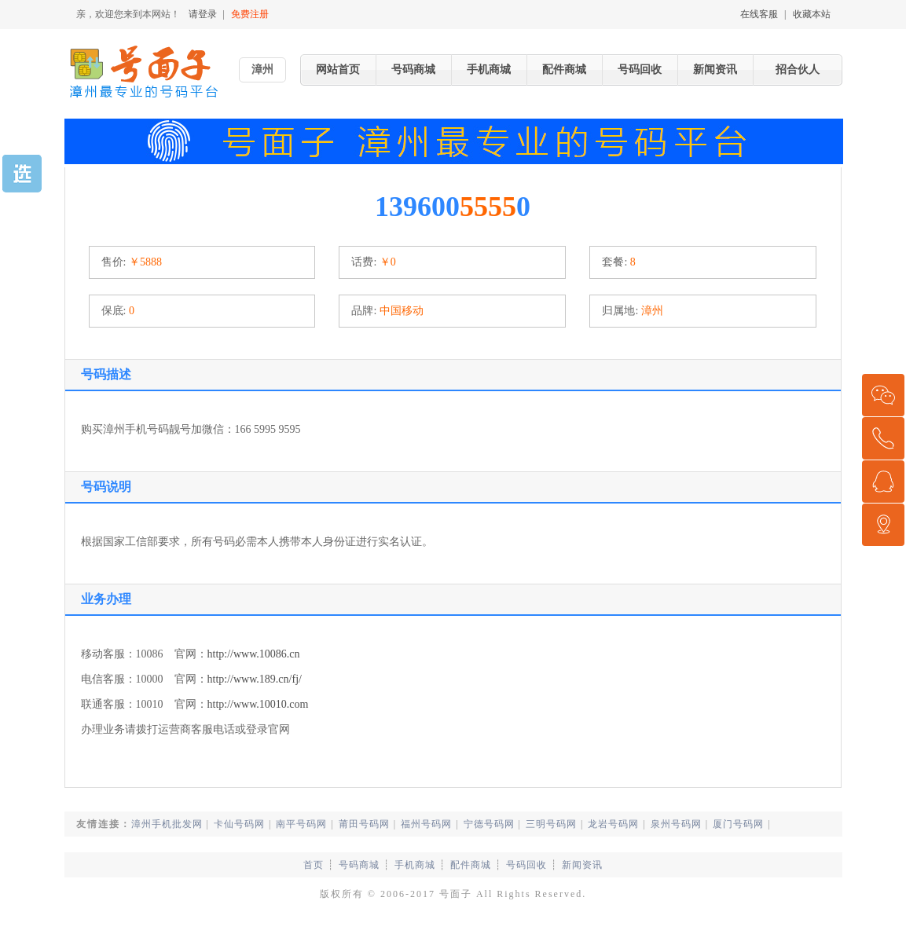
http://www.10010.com (258, 704)
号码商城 (413, 69)
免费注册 (250, 14)
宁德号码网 (489, 824)
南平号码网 (301, 824)
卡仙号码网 (239, 824)
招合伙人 (798, 69)
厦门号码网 (738, 824)
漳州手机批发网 (167, 824)
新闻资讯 (715, 69)
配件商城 (564, 69)
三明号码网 (551, 824)
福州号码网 (426, 824)
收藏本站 (812, 14)
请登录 (203, 14)
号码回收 (640, 69)
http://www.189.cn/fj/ (254, 679)
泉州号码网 (676, 824)
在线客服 (759, 14)
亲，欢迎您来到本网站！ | (174, 14)
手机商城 (489, 69)
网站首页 (338, 69)
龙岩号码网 (613, 824)
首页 (313, 864)
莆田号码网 (364, 824)
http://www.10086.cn (253, 654)
